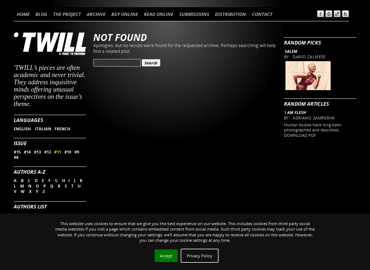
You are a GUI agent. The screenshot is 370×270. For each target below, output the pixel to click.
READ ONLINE (158, 14)
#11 (57, 152)
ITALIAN (43, 128)
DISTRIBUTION (230, 14)
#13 (37, 152)
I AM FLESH (295, 112)
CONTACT (262, 14)
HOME (23, 14)
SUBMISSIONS (194, 14)
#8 (16, 157)
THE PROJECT (67, 14)
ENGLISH (23, 128)
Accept (166, 255)
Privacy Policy (199, 255)
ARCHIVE (96, 14)
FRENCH (62, 128)
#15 (17, 152)
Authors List (30, 206)
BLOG (41, 14)
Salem (291, 51)
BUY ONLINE (124, 14)
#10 (67, 152)
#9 (76, 152)
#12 (47, 152)
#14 (27, 152)
